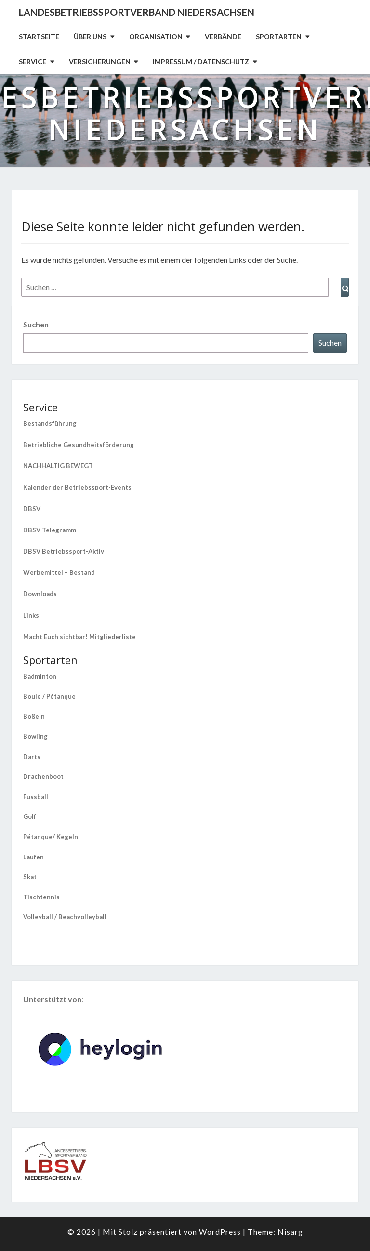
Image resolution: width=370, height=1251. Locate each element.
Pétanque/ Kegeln (50, 837)
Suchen (36, 324)
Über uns (90, 36)
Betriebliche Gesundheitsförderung (78, 445)
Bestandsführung (50, 423)
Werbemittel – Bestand (59, 572)
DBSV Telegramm (49, 530)
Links (31, 615)
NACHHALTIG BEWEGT (58, 466)
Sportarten (279, 36)
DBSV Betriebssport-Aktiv (63, 551)
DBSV (31, 509)
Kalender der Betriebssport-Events (77, 487)
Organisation (156, 36)
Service (32, 61)
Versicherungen (100, 61)
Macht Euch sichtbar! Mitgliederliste (79, 636)
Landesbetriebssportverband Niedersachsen (136, 12)
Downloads (40, 594)
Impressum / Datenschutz (201, 61)
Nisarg (290, 1231)
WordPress (220, 1231)
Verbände (223, 36)
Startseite (39, 36)
